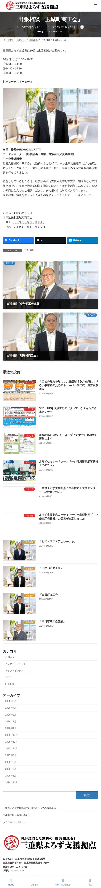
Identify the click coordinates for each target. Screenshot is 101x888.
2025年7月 (10, 769)
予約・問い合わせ (63, 882)
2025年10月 (11, 748)
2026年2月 (10, 721)
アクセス (35, 882)
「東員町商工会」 (49, 594)
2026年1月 (10, 728)
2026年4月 (10, 707)
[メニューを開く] (95, 5)
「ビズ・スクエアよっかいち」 (58, 541)
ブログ (8, 677)
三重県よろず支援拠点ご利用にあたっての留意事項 (29, 808)
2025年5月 (10, 775)
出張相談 (28, 250)
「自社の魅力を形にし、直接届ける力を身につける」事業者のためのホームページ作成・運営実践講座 (68, 385)
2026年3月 (10, 714)
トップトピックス (14, 670)
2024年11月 (11, 782)
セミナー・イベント (15, 663)
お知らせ (9, 657)
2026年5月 (10, 701)
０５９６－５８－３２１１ (29, 222)
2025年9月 (10, 755)
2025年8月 (10, 762)
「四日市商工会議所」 (52, 621)
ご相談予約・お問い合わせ (17, 815)
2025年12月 (11, 735)
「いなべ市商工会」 (51, 567)
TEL (90, 882)
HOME (11, 882)
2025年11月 (11, 741)
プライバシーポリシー (14, 822)
